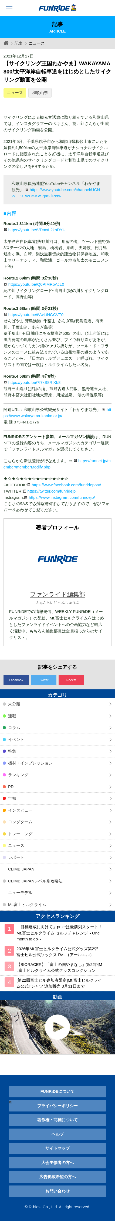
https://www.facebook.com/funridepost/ (66, 485)
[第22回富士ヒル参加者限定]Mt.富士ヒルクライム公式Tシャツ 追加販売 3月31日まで (59, 983)
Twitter (43, 680)
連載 (12, 716)
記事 (19, 43)
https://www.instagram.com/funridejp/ (62, 497)
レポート (16, 857)
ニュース (15, 92)
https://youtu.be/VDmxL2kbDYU (37, 229)
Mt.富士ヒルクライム (27, 904)
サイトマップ (57, 1148)
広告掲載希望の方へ (57, 1176)
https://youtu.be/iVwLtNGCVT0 (35, 314)
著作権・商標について (57, 1119)
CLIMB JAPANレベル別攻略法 (35, 881)
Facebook (16, 680)
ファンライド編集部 (57, 594)
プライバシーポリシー (57, 1105)
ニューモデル (20, 892)
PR (11, 786)
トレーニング (20, 833)
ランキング (18, 774)
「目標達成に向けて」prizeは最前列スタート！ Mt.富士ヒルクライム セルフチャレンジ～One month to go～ (59, 932)
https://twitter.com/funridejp (52, 491)
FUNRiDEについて (57, 1091)
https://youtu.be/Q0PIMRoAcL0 (36, 284)
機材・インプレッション (30, 763)
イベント (16, 739)
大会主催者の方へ (57, 1162)
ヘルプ (58, 1134)
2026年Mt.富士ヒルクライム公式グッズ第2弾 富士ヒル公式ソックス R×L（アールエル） (57, 951)
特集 (12, 751)
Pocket (71, 680)
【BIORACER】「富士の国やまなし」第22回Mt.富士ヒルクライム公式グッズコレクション (59, 967)
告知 (12, 798)
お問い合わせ (57, 1191)
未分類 (14, 704)
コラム (14, 727)
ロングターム (20, 822)
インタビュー (20, 810)
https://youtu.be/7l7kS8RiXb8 (34, 382)
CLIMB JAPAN (21, 869)
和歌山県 (40, 92)
